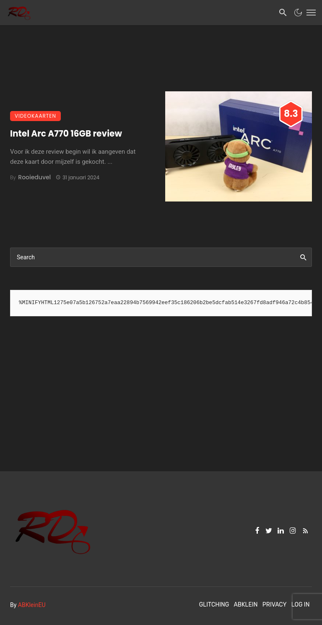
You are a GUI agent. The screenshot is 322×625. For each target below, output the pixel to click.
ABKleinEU (32, 605)
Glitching (214, 604)
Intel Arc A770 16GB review (66, 133)
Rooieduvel (34, 177)
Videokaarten (35, 115)
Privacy (274, 604)
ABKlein (245, 604)
